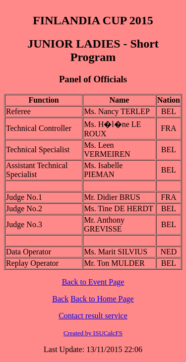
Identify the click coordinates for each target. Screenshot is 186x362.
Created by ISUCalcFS (93, 333)
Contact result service (93, 315)
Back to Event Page (93, 282)
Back (60, 299)
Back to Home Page (102, 299)
